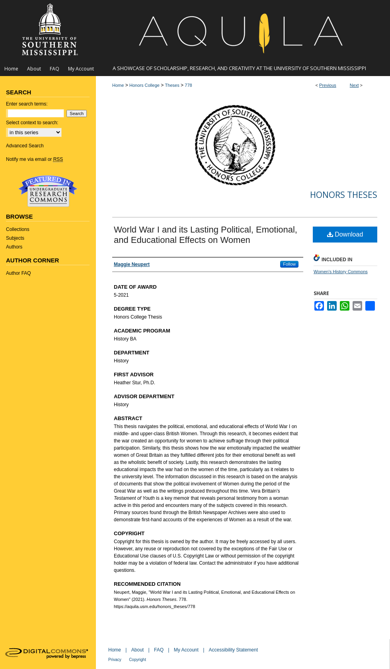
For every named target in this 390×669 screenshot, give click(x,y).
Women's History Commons (341, 271)
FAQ (159, 650)
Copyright (137, 659)
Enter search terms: (27, 104)
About (137, 650)
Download (345, 234)
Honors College (144, 85)
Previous (327, 85)
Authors (14, 247)
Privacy (114, 659)
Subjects (15, 238)
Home (118, 85)
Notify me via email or (34, 159)
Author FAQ (18, 273)
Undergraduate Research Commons (48, 191)
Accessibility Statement (233, 650)
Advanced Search (25, 146)
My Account (186, 650)
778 (188, 85)
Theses (172, 85)
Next (354, 85)
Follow (289, 264)
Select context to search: (32, 122)
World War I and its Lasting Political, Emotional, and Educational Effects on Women (205, 235)
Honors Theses (343, 194)
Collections (17, 229)
